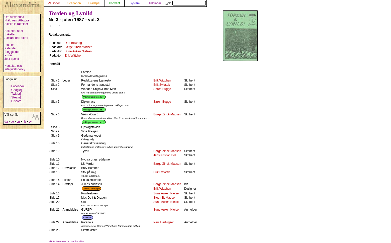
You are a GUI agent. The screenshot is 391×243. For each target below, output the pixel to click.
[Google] (16, 90)
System (135, 3)
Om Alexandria (14, 17)
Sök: (186, 3)
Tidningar (155, 3)
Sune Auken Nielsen (78, 51)
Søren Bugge (162, 89)
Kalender (10, 48)
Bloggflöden (12, 52)
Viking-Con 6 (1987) (93, 96)
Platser (9, 45)
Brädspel (94, 3)
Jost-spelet (11, 59)
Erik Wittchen (73, 55)
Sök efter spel (13, 31)
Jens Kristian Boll (164, 155)
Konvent (114, 3)
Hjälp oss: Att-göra (16, 20)
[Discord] (16, 101)
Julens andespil (91, 188)
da (6, 121)
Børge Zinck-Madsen (78, 47)
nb (24, 121)
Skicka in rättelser (16, 24)
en (18, 121)
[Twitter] (15, 93)
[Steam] (15, 97)
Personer (54, 3)
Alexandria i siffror (16, 38)
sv (30, 121)
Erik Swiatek (161, 84)
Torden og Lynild (71, 13)
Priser (8, 55)
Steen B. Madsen (164, 197)
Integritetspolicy (14, 69)
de (12, 121)
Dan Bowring (73, 43)
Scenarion (74, 3)
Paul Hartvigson (164, 222)
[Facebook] (17, 86)
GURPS (87, 217)
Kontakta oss (13, 66)
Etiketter (9, 34)
